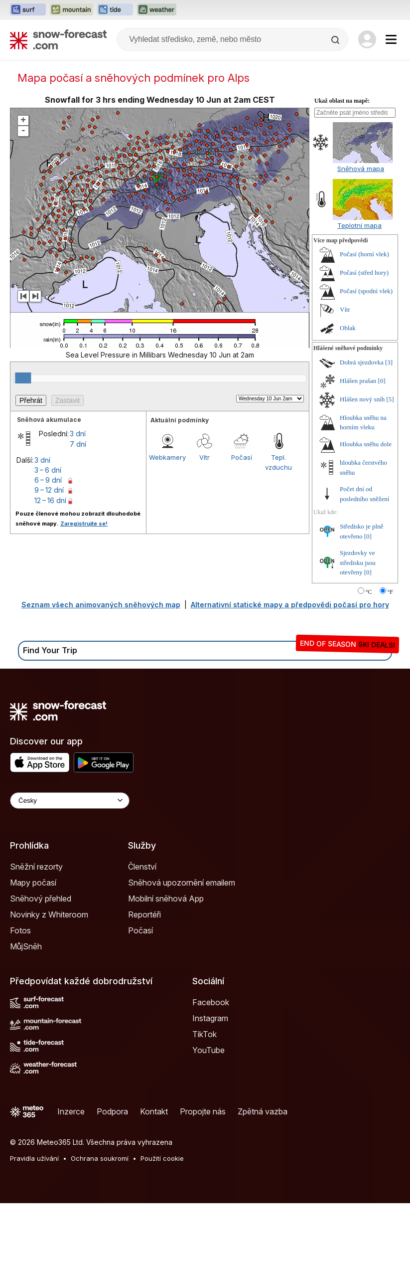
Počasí (241, 518)
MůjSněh (26, 1007)
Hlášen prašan (358, 441)
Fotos (20, 991)
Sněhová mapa (360, 229)
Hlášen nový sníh (362, 460)
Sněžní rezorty (36, 927)
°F (390, 652)
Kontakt (154, 1172)
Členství (142, 927)
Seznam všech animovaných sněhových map (100, 665)
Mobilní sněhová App (166, 959)
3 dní (78, 494)
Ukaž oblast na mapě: (342, 161)
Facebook (210, 1063)
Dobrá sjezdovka (362, 423)
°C (369, 652)
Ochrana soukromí (100, 1219)
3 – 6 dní (47, 531)
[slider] (23, 438)
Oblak (348, 388)
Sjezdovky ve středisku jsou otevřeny (358, 623)
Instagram (210, 1079)
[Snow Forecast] (58, 39)
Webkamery (167, 518)
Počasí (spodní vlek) (366, 352)
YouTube (208, 1111)
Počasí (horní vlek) (364, 315)
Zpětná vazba (262, 1172)
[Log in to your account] (367, 39)
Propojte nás (203, 1172)
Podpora (112, 1172)
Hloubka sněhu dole (366, 505)
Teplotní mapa (359, 286)
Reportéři (144, 975)
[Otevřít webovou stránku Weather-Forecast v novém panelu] (156, 9)
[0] (382, 441)
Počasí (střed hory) (364, 333)
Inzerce (71, 1172)
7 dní (78, 505)
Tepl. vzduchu (278, 523)
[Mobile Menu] (391, 39)
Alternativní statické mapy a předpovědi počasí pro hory (290, 665)
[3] (389, 423)
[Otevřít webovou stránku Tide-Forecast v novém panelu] (115, 9)
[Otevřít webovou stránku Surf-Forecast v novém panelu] (28, 9)
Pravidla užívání (34, 1219)
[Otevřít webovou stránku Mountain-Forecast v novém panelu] (71, 9)
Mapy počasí (33, 943)
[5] (390, 460)
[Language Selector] (70, 861)
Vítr (204, 518)
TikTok (204, 1095)
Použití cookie (162, 1219)
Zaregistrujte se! (84, 584)
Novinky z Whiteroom (49, 975)
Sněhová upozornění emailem (181, 943)
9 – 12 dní (49, 550)
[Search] (336, 39)
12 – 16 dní (50, 561)
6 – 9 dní (48, 541)
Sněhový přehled (40, 959)
